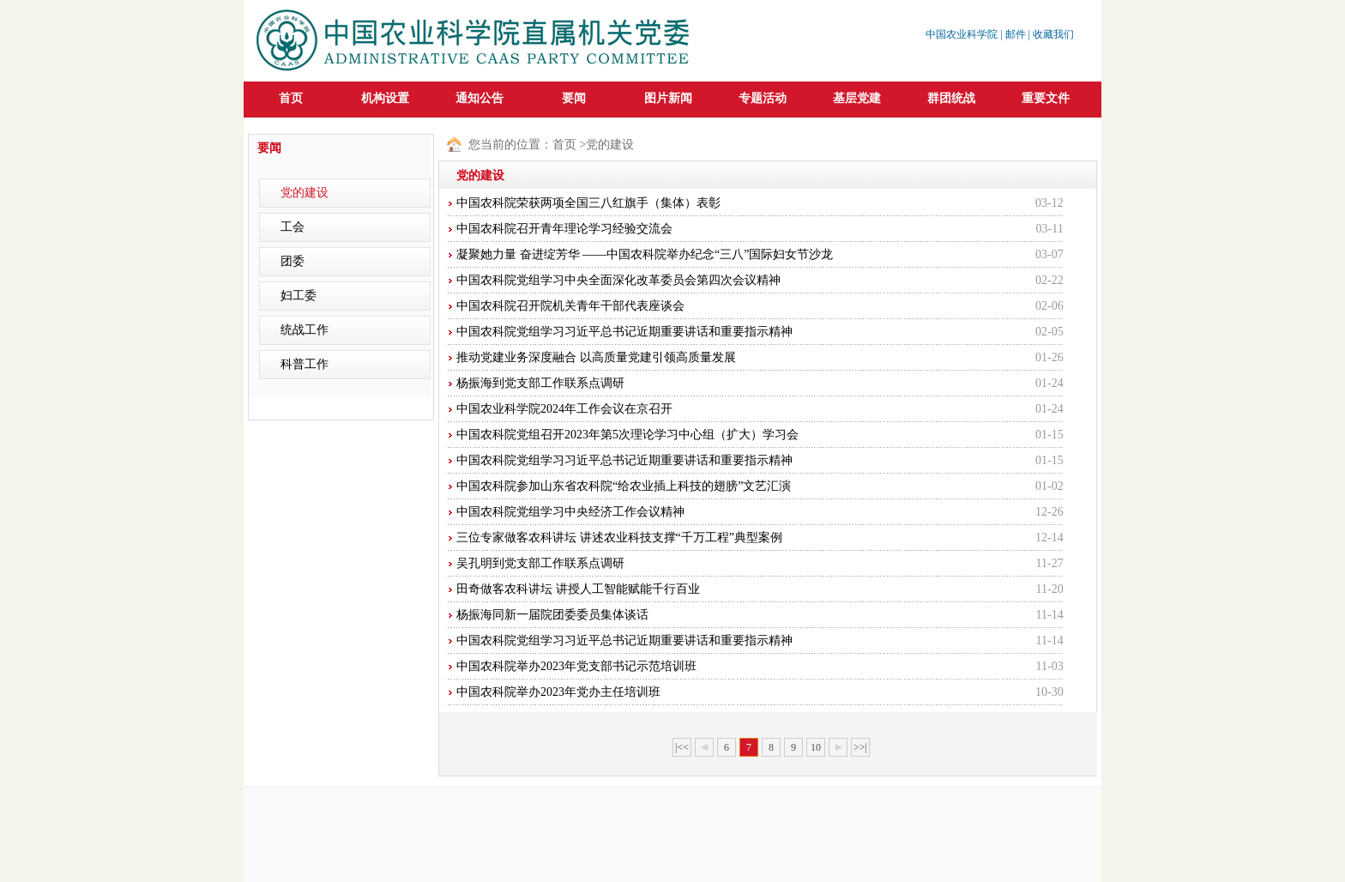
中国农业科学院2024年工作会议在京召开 (564, 408)
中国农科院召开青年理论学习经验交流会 (564, 228)
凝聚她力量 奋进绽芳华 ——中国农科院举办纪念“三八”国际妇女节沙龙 (644, 254)
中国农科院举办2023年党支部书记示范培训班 (576, 666)
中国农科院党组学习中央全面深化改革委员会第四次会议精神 (618, 280)
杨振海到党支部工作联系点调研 (540, 383)
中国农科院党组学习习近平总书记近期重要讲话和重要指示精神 (624, 331)
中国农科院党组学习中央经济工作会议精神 (570, 511)
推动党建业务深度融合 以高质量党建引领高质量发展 (596, 357)
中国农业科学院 (962, 34)
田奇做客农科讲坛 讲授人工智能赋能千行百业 (578, 589)
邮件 (1015, 34)
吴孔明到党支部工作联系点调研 (540, 563)
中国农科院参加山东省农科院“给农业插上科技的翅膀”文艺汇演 (623, 486)
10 (816, 747)
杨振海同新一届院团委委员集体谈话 (552, 614)
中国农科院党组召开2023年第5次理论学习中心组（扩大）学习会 (627, 434)
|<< (682, 747)
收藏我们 (1053, 34)
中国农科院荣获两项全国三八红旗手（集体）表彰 (588, 202)
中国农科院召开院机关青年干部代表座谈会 (570, 305)
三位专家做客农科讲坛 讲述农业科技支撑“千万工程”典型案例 (619, 537)
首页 (291, 98)
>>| (860, 747)
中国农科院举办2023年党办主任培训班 (558, 692)
